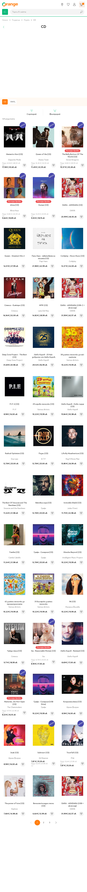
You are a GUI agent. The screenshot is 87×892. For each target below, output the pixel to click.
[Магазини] (62, 4)
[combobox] (43, 12)
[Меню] (5, 12)
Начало (5, 20)
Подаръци (16, 20)
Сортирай (32, 112)
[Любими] (68, 4)
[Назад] (3, 27)
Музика (26, 20)
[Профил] (74, 4)
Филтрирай (54, 112)
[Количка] (82, 4)
